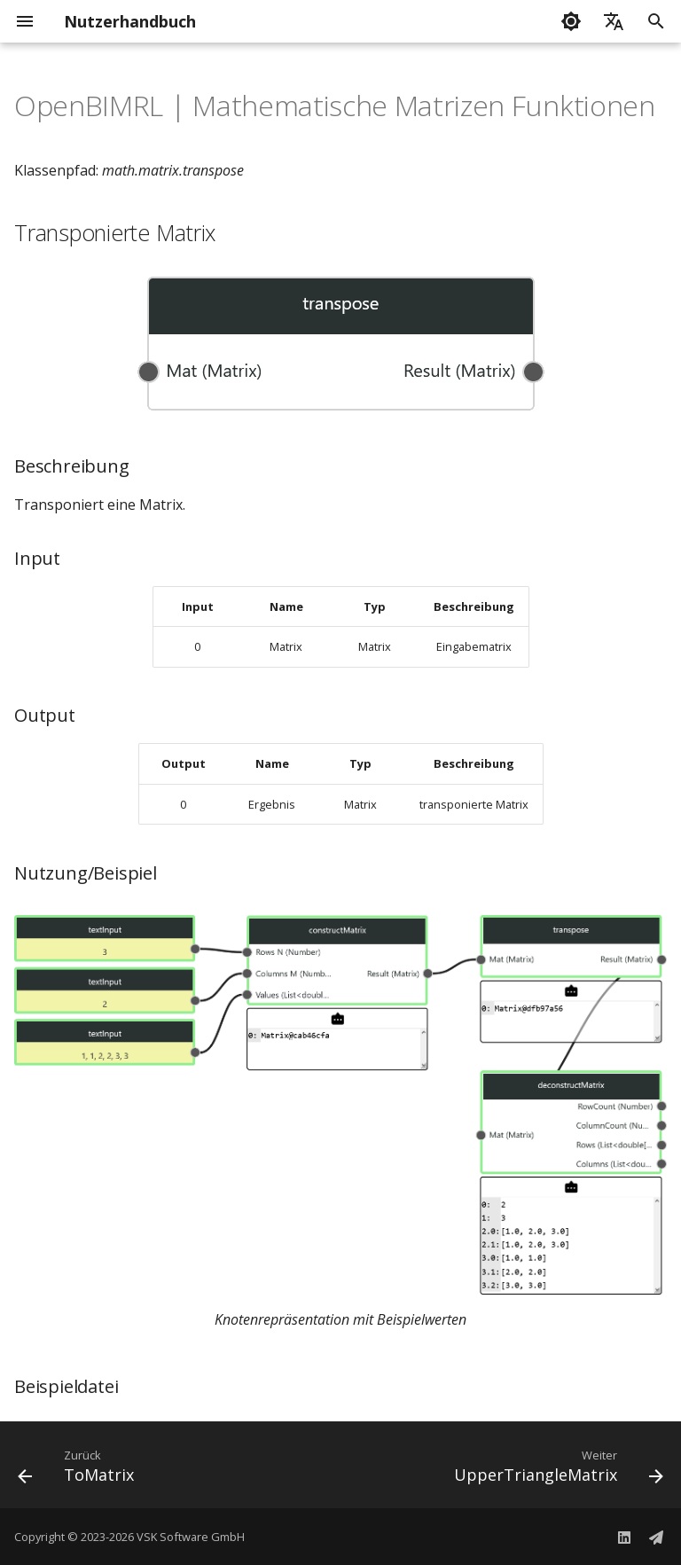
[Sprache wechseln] (613, 21)
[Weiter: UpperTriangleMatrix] (555, 1470)
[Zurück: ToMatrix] (79, 1470)
